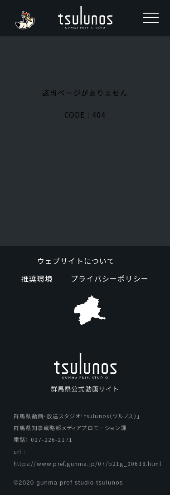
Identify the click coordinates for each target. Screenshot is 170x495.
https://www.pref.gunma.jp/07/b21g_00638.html (87, 463)
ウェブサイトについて (76, 260)
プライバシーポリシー (110, 278)
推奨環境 (37, 278)
